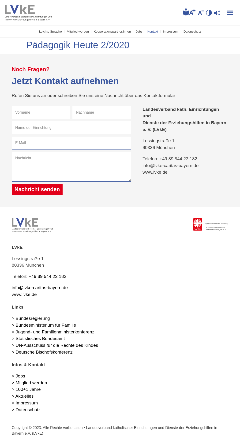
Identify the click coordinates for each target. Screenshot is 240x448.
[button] (230, 12)
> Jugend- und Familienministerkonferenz (53, 331)
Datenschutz (192, 31)
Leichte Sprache (50, 31)
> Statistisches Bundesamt (38, 338)
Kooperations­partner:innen (112, 31)
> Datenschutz (26, 409)
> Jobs (18, 375)
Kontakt (152, 31)
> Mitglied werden (29, 382)
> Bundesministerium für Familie (44, 325)
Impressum (170, 31)
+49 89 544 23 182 (48, 276)
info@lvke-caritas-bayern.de (40, 287)
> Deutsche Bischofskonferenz (42, 352)
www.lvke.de (24, 294)
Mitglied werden (78, 31)
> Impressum (25, 402)
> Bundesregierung (31, 318)
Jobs (139, 31)
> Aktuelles (23, 396)
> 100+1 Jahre (26, 389)
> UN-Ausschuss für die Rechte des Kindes (55, 345)
